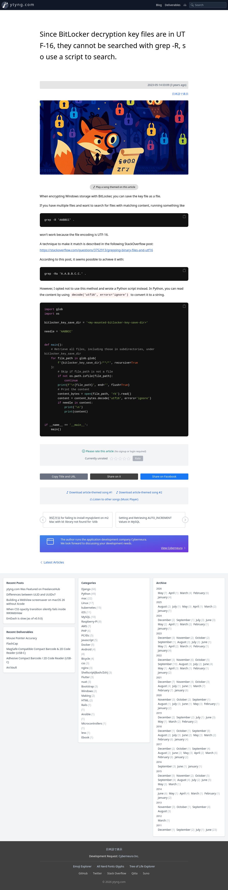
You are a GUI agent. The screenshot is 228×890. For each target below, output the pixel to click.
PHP (84, 631)
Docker (86, 645)
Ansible (86, 714)
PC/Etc (85, 635)
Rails (84, 705)
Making (86, 695)
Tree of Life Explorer (142, 866)
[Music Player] (185, 5)
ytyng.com (22, 4)
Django (86, 589)
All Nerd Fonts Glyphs (110, 866)
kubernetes (88, 607)
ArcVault (11, 667)
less (83, 733)
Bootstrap (87, 686)
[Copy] (184, 216)
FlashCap (12, 643)
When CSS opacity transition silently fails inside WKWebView (36, 611)
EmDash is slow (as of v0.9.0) (24, 618)
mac (84, 598)
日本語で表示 (180, 94)
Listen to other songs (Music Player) (114, 499)
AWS (84, 626)
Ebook (85, 737)
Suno (146, 873)
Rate (138, 458)
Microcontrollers (91, 723)
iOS (83, 612)
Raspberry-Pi (89, 621)
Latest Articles (52, 562)
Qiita (134, 873)
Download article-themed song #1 (89, 492)
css (83, 663)
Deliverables (172, 5)
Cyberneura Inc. (129, 856)
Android (86, 649)
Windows (87, 691)
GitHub (83, 873)
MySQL (85, 617)
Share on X (114, 476)
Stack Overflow (116, 873)
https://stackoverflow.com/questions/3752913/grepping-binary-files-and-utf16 (96, 250)
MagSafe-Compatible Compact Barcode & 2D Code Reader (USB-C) (38, 651)
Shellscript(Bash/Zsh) (94, 672)
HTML (85, 700)
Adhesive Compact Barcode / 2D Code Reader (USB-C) (39, 660)
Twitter (97, 873)
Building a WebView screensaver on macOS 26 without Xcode (35, 602)
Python (85, 594)
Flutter (85, 677)
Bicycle (85, 658)
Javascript (87, 640)
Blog (159, 5)
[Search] (192, 5)
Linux (84, 603)
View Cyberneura (172, 548)
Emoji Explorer (82, 866)
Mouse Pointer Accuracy (21, 638)
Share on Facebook (164, 476)
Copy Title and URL (64, 476)
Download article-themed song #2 (139, 492)
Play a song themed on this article (114, 187)
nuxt (84, 682)
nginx (85, 668)
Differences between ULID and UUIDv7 (31, 594)
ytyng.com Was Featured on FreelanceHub (33, 589)
